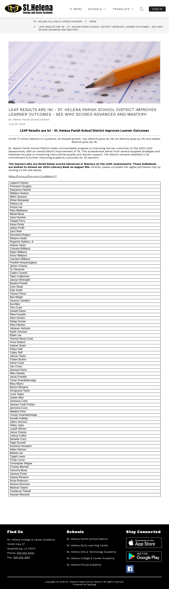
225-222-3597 (21, 557)
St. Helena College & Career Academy (58, 21)
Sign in (157, 9)
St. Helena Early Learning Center (87, 545)
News (93, 21)
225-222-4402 (25, 553)
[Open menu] (75, 9)
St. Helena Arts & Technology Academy (91, 551)
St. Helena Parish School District (87, 539)
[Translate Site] (123, 9)
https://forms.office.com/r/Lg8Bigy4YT (32, 176)
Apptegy (91, 584)
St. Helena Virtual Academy (84, 564)
